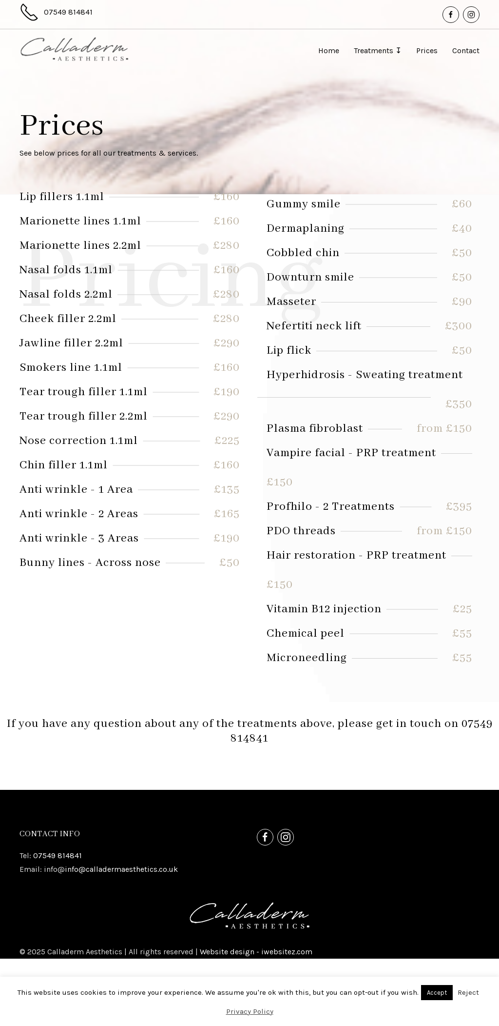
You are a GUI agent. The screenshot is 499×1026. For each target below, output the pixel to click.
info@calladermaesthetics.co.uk (121, 936)
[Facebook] (450, 14)
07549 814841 (57, 922)
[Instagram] (471, 14)
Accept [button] (437, 992)
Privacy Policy (249, 1011)
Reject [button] (468, 992)
